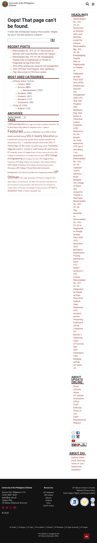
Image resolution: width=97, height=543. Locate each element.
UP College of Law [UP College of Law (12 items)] (29, 152)
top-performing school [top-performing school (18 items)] (39, 146)
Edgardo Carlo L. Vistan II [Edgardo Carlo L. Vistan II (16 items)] (39, 127)
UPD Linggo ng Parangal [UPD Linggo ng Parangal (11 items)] (27, 178)
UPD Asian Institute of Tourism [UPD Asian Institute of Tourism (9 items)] (44, 152)
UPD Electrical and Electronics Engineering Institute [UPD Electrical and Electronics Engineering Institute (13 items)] (35, 172)
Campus (21, 84)
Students (22, 96)
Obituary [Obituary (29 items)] (36, 132)
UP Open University (71, 527)
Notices (21, 87)
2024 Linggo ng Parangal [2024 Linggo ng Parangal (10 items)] (33, 124)
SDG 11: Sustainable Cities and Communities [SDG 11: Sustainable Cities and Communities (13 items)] (33, 142)
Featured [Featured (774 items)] (15, 131)
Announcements (30, 90)
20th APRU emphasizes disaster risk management (36, 66)
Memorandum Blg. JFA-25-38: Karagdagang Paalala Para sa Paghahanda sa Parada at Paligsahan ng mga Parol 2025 (33, 60)
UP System (13, 527)
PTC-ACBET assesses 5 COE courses (78, 271)
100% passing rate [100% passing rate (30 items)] (16, 124)
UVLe (48, 503)
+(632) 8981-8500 (9, 495)
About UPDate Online (77, 389)
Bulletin (21, 109)
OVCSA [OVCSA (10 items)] (43, 132)
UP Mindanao (59, 527)
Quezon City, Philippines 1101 (14, 492)
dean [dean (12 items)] (20, 127)
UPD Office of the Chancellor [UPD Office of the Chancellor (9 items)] (37, 182)
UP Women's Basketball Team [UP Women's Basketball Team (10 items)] (32, 191)
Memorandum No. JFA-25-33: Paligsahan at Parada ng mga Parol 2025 (79, 289)
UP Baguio (22, 527)
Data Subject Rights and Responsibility (79, 493)
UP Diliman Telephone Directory (14, 503)
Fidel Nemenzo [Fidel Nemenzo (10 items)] (27, 132)
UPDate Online (19, 81)
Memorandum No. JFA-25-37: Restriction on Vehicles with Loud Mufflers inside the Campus (79, 31)
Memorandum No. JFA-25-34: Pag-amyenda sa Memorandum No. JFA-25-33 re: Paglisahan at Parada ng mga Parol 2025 (79, 219)
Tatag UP (17, 106)
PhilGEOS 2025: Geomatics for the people (78, 131)
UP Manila (49, 527)
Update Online (77, 458)
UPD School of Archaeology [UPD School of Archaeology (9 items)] (26, 188)
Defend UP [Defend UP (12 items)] (25, 127)
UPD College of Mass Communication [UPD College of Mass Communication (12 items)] (27, 162)
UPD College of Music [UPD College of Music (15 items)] (48, 162)
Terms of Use (77, 464)
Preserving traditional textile (78, 323)
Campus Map (7, 500)
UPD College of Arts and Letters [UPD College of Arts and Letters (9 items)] (35, 155)
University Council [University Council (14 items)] (16, 152)
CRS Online (48, 495)
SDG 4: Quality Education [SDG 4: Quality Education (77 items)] (40, 136)
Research (22, 99)
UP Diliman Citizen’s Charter (83, 488)
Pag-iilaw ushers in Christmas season (29, 72)
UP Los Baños (39, 527)
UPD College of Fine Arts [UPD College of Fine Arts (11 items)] (31, 159)
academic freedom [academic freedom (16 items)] (48, 124)
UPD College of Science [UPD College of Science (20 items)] (17, 165)
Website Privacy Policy (86, 490)
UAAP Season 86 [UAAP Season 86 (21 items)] (40, 149)
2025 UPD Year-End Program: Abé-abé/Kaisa (33, 69)
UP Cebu (30, 527)
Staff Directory (78, 461)
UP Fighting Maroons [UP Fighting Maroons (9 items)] (41, 188)
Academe (22, 93)
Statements (23, 102)
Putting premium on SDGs (78, 259)
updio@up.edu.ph (9, 498)
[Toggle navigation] (93, 4)
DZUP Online (48, 506)
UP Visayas (84, 527)
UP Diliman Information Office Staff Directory (78, 402)
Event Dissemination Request (79, 420)
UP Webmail (48, 492)
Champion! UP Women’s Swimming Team (78, 335)
